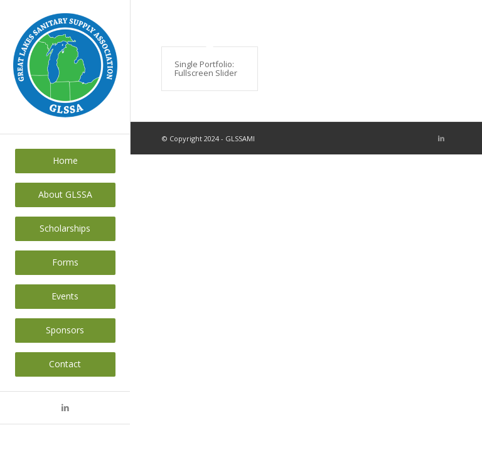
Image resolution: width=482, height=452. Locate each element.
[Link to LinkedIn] (65, 408)
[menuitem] (65, 161)
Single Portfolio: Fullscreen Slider (205, 68)
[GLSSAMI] (65, 67)
